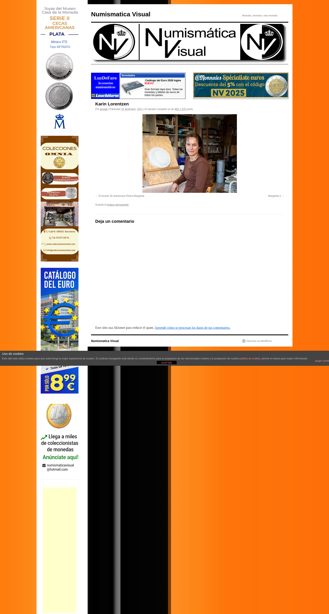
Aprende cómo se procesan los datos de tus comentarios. (192, 327)
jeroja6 (103, 109)
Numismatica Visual (120, 14)
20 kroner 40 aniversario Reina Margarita (121, 195)
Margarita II (274, 195)
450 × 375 (180, 109)
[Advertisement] (59, 550)
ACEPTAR (166, 362)
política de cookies (250, 358)
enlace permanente (118, 204)
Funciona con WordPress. (259, 340)
